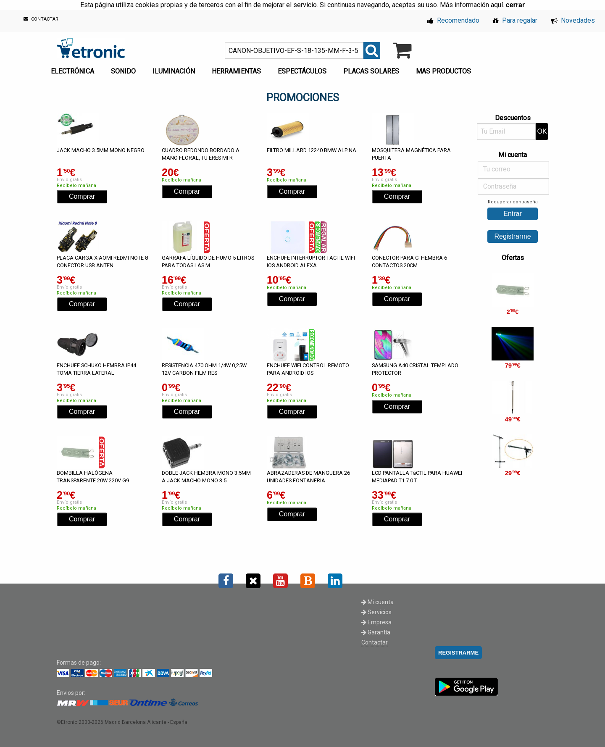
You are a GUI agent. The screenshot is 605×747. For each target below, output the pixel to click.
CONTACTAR (41, 19)
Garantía (375, 632)
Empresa (376, 622)
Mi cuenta (377, 602)
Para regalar (515, 20)
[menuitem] (74, 69)
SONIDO (123, 71)
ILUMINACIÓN (174, 71)
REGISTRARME (458, 653)
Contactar (374, 642)
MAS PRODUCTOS (443, 71)
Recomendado (453, 20)
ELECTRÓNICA (72, 71)
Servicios (376, 612)
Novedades (573, 20)
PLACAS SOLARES (371, 71)
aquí (497, 5)
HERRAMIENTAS (236, 71)
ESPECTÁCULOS (302, 71)
